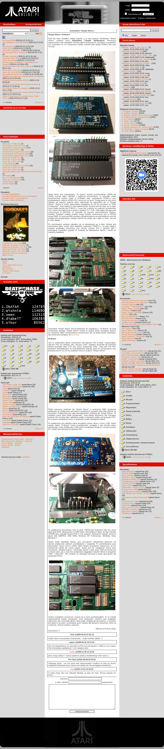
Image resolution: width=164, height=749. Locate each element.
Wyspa (5, 408)
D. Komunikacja (129, 435)
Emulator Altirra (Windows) (13, 200)
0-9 (4, 346)
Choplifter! (6, 391)
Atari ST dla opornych (11, 178)
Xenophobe (7, 398)
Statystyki (5, 447)
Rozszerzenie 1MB (129, 489)
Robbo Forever (8, 400)
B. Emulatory (128, 427)
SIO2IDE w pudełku (130, 509)
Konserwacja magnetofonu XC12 (15, 156)
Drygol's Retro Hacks (10, 271)
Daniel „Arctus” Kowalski (131, 312)
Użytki (134, 36)
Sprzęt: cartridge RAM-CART (133, 363)
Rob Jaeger (126, 328)
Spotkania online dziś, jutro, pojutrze (17, 66)
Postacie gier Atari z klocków (14, 52)
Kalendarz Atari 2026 (10, 58)
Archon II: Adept (9, 404)
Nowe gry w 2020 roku (11, 158)
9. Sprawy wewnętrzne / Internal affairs (137, 127)
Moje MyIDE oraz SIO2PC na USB (136, 493)
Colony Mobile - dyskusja (11, 443)
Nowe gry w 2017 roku (11, 162)
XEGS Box (126, 505)
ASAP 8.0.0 (7, 48)
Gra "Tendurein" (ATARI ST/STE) (135, 79)
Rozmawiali (125, 299)
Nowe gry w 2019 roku (11, 160)
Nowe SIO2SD (128, 475)
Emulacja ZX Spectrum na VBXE (15, 166)
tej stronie (75, 335)
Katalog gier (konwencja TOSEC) (15, 373)
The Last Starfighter (10, 412)
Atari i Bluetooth (128, 471)
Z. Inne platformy (130, 447)
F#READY (126, 310)
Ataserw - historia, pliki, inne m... (135, 47)
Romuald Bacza (128, 318)
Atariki (4, 261)
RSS (38, 34)
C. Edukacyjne (128, 431)
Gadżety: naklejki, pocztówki (133, 361)
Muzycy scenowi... (129, 71)
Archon (5, 410)
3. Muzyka (127, 399)
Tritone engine (8, 182)
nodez (72, 652)
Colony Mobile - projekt (10, 445)
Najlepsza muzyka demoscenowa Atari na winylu (22, 76)
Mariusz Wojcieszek (130, 316)
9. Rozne (126, 423)
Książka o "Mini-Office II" (132, 67)
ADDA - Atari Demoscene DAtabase (135, 260)
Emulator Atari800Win (11, 194)
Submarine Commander (12, 387)
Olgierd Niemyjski (129, 340)
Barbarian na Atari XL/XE (132, 51)
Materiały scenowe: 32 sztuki (14, 245)
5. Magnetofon (128, 407)
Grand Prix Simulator (10, 424)
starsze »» (39, 102)
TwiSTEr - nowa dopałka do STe (135, 103)
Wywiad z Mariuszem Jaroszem (134, 300)
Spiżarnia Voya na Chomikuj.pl (14, 253)
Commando (7, 395)
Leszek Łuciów (128, 322)
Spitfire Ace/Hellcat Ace (11, 406)
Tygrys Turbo (127, 485)
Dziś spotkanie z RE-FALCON (14, 42)
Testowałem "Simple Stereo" (133, 487)
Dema (143, 36)
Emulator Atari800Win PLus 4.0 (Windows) (19, 196)
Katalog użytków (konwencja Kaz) (134, 381)
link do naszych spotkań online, (134, 153)
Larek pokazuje (8, 164)
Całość (7, 378)
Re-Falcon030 (8, 40)
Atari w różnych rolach (131, 507)
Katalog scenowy (127, 264)
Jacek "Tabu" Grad (129, 330)
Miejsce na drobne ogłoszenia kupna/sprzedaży (141, 365)
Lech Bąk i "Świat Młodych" (133, 306)
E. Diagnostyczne (130, 439)
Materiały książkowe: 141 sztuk (15, 247)
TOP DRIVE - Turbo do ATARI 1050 (136, 95)
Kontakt (4, 277)
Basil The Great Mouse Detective (15, 416)
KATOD (125, 314)
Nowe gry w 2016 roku (11, 168)
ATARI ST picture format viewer (134, 75)
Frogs (4, 389)
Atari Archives (7, 269)
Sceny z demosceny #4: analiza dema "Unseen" (21, 92)
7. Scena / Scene (129, 123)
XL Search (6, 273)
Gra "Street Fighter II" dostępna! (15, 88)
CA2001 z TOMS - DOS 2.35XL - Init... (137, 55)
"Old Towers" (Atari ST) (11, 385)
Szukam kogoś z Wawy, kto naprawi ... (137, 91)
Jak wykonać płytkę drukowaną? (135, 497)
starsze (40, 188)
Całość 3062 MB (10, 369)
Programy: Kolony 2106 (131, 357)
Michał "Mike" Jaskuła (130, 308)
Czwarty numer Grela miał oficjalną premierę (20, 84)
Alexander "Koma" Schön (132, 332)
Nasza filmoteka (8, 60)
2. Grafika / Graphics (130, 113)
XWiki (4, 263)
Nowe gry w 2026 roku (11, 70)
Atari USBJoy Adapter (130, 355)
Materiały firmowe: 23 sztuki (13, 249)
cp (158, 267)
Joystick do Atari (128, 483)
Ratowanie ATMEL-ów (131, 479)
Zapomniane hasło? (128, 18)
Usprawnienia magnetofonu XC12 (16, 152)
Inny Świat (6, 420)
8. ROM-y (126, 419)
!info (141, 275)
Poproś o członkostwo (147, 18)
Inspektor (6, 422)
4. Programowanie (130, 403)
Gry (126, 36)
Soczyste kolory (128, 503)
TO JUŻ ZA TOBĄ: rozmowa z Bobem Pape (139, 324)
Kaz (72, 669)
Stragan (123, 349)
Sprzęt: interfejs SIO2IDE (132, 369)
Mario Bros (6, 397)
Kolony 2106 (7, 402)
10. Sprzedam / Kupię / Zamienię (135, 129)
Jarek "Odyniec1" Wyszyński (133, 336)
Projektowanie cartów (130, 481)
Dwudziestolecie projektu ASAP (15, 80)
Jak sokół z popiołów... (11, 50)
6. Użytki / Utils (128, 121)
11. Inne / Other (128, 131)
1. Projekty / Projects (130, 111)
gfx (158, 271)
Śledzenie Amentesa (130, 320)
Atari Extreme (8, 46)
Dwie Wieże (7, 414)
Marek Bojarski (128, 338)
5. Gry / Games (128, 119)
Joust (4, 393)
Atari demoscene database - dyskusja (16, 441)
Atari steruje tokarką (130, 511)
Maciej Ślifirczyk (128, 334)
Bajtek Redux (7, 255)
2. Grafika (126, 396)
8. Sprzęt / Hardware (130, 125)
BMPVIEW (6, 176)
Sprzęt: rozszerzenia (130, 359)
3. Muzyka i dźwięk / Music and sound (137, 115)
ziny (141, 290)
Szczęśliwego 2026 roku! (12, 74)
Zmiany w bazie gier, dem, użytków (136, 59)
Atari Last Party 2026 (11, 72)
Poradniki (5, 142)
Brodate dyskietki (9, 56)
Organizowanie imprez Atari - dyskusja (16, 439)
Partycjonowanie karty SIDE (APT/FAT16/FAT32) (22, 172)
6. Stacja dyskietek (130, 411)
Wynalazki (124, 469)
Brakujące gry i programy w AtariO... (136, 63)
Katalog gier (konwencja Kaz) (13, 335)
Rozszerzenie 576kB (130, 501)
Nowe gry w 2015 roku (11, 170)
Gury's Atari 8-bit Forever (12, 265)
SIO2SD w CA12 (128, 477)
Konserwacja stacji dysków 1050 (15, 154)
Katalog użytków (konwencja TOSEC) (136, 454)
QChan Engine (8, 184)
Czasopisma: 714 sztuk (11, 243)
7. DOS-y (126, 415)
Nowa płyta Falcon (129, 99)
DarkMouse (126, 513)
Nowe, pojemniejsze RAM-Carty (135, 351)
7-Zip (22, 378)
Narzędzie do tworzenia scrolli (14, 148)
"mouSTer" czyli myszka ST (133, 353)
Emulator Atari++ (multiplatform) (15, 198)
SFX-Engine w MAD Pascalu (14, 146)
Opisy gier (5, 383)
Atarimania (6, 267)
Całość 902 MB (129, 450)
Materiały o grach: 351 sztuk (13, 251)
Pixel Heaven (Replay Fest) (133, 83)
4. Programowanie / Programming (135, 117)
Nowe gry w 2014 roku (11, 180)
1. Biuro (126, 392)
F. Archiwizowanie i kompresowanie (138, 443)
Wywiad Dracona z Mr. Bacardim (135, 302)
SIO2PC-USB (127, 473)
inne (21, 366)
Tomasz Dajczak (128, 304)
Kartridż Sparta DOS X (11, 150)
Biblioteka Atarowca (9, 204)
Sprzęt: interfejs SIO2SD (132, 371)
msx (150, 279)
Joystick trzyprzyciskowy (131, 491)
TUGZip (27, 378)
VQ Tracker (126, 87)
